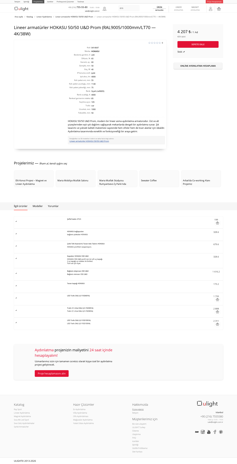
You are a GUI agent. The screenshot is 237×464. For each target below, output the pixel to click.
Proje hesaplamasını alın (52, 373)
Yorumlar (53, 206)
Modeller (38, 206)
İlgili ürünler (21, 206)
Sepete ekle (198, 44)
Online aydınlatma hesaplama (198, 65)
